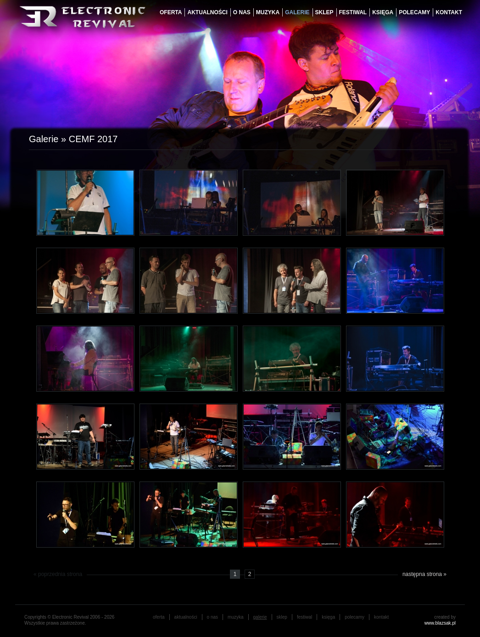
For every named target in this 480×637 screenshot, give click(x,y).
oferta (171, 12)
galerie (297, 12)
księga (382, 12)
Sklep (324, 12)
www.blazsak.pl (440, 623)
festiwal (353, 12)
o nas (242, 12)
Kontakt (448, 12)
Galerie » (49, 139)
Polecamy (414, 12)
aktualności (207, 12)
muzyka (267, 12)
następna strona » (424, 574)
